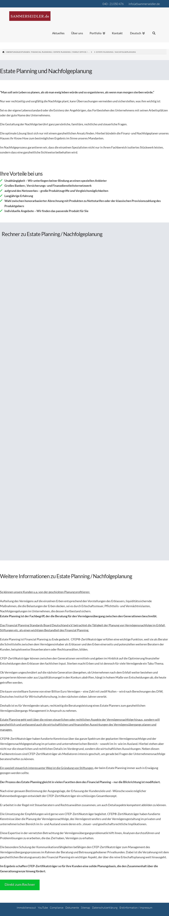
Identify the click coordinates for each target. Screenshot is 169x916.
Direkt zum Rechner (20, 884)
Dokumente (72, 907)
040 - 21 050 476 (113, 4)
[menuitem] (137, 35)
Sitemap (85, 907)
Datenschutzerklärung (105, 907)
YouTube (43, 907)
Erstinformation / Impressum (135, 907)
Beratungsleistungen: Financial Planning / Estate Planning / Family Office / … (48, 52)
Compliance (56, 907)
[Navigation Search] (154, 35)
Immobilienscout (26, 907)
